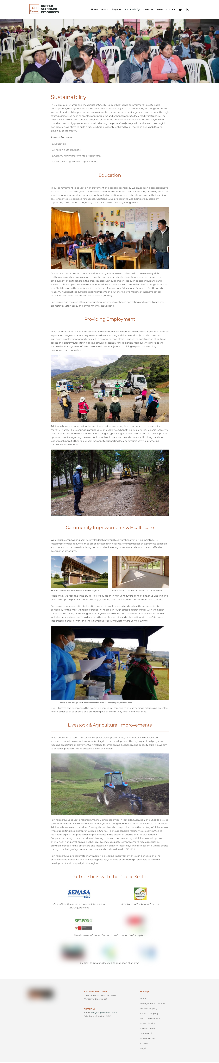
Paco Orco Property (150, 1019)
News (160, 10)
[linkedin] (187, 10)
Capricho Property (149, 1014)
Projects (116, 10)
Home (94, 10)
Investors (148, 10)
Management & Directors (152, 1005)
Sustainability (132, 10)
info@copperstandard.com (104, 1014)
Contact (170, 10)
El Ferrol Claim (147, 1024)
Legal (143, 1049)
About (104, 10)
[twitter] (180, 10)
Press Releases (147, 1039)
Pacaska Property (149, 1010)
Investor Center (147, 1029)
